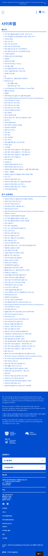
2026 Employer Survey (11, 209)
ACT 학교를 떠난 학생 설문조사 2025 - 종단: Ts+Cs (20, 37)
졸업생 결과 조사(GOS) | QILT (14, 268)
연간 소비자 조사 (10, 231)
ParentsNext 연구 (10, 317)
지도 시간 (7, 177)
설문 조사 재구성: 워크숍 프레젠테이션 (16, 331)
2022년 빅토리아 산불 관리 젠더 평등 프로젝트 (19, 199)
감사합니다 (8, 162)
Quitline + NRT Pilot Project (13, 326)
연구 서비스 (8, 140)
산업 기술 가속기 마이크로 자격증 (15, 282)
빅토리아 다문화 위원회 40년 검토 (15, 216)
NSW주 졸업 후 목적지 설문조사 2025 (16, 368)
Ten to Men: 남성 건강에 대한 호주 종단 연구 (18, 358)
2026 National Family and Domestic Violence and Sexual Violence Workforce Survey (24, 212)
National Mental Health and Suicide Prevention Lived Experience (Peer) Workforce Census (24, 99)
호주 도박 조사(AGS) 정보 (12, 46)
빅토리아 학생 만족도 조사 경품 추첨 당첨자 (18, 182)
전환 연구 (7, 373)
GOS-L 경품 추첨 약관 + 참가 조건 (15, 71)
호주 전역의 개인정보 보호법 (13, 125)
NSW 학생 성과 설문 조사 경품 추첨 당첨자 (18, 96)
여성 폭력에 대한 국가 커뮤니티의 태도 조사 (18, 302)
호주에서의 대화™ (10, 61)
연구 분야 (7, 132)
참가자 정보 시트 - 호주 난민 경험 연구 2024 (18, 118)
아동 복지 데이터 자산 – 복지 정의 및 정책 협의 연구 (20, 245)
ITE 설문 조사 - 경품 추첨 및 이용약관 (16, 78)
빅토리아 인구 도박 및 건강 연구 (14, 378)
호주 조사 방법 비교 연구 (12, 236)
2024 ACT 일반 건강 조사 (12, 204)
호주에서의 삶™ (9, 81)
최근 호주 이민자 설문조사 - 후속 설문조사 (17, 150)
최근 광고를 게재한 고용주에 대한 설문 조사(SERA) (20, 341)
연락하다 (7, 59)
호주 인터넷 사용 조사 (11, 361)
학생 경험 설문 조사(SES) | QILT (15, 339)
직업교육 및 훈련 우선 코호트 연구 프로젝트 (18, 386)
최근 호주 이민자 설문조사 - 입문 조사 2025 (18, 349)
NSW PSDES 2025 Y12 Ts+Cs (14, 167)
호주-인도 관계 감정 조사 (12, 233)
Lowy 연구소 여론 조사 (11, 287)
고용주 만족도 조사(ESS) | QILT (14, 253)
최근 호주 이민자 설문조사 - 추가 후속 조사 (18, 152)
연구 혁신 (7, 135)
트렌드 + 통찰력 (9, 172)
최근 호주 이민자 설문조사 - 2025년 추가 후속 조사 (20, 346)
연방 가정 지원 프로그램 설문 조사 (15, 363)
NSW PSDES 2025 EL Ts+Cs (14, 164)
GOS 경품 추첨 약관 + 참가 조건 (14, 69)
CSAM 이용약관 (9, 54)
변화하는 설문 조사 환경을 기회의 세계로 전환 (19, 174)
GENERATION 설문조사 (12, 265)
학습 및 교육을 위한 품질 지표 (14, 324)
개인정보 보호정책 (10, 127)
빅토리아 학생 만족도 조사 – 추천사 (15, 187)
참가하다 (7, 120)
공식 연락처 (8, 113)
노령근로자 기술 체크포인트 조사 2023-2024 (18, 334)
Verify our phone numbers (12, 481)
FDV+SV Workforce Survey (13, 64)
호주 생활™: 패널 (12, 83)
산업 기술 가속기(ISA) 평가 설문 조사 (16, 280)
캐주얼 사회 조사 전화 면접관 (13, 56)
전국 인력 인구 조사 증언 (12, 105)
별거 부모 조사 (9, 351)
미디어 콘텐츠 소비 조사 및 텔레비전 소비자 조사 (19, 292)
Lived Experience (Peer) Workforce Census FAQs (19, 88)
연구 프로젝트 (9, 137)
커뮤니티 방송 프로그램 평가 (13, 258)
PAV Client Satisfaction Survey (14, 314)
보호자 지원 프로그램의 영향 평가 (15, 277)
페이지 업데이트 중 (10, 115)
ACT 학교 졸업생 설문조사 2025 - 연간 (16, 218)
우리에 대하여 (9, 39)
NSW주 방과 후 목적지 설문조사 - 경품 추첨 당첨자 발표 (22, 169)
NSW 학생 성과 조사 (11, 295)
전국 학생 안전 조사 (11, 309)
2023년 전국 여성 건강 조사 (13, 201)
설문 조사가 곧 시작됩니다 (13, 157)
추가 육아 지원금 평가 (11, 226)
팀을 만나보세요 (9, 91)
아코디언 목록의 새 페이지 (13, 110)
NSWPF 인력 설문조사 (12, 297)
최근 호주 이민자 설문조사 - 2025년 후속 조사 (18, 344)
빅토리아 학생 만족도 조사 (13, 179)
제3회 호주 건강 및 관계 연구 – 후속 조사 (17, 371)
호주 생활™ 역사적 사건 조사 (13, 366)
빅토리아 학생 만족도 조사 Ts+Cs (15, 184)
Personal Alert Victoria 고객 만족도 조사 (17, 319)
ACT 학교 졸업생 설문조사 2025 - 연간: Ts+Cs (18, 34)
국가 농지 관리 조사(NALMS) (13, 300)
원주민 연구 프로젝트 (11, 263)
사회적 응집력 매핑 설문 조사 (13, 290)
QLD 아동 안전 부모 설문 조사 (14, 322)
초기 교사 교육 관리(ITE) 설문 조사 (15, 228)
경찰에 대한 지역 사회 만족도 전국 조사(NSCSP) (19, 312)
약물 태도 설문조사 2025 (12, 248)
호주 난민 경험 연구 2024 (12, 329)
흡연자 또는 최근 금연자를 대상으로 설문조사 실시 (20, 354)
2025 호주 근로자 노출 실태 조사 (14, 206)
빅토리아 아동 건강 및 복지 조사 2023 (16, 376)
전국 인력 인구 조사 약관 (12, 108)
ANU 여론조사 (9, 223)
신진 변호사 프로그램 (11, 250)
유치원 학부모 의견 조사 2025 (14, 285)
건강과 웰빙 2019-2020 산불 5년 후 (15, 275)
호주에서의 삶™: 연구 (14, 86)
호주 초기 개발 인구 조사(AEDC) (14, 238)
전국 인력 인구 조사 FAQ (12, 103)
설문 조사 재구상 (10, 130)
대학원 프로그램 (9, 74)
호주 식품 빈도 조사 (11, 241)
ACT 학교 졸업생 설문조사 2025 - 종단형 (17, 221)
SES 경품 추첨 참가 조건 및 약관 (14, 142)
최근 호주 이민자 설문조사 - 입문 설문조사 (17, 155)
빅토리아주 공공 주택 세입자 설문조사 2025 (18, 381)
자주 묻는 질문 (9, 66)
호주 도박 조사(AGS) (11, 44)
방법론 (7, 93)
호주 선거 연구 (9, 42)
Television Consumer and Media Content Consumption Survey (23, 356)
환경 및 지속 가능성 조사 (12, 255)
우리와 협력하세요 (10, 123)
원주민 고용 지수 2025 (11, 260)
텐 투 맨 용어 (8, 160)
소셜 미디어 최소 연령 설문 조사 (14, 336)
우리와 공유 (8, 145)
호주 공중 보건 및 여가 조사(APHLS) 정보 (17, 51)
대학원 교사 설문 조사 (11, 273)
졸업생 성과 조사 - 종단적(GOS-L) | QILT (17, 270)
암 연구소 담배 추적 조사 (12, 243)
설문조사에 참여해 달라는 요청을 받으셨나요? (14, 479)
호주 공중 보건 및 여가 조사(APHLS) (16, 49)
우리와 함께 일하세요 (11, 189)
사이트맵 (7, 147)
